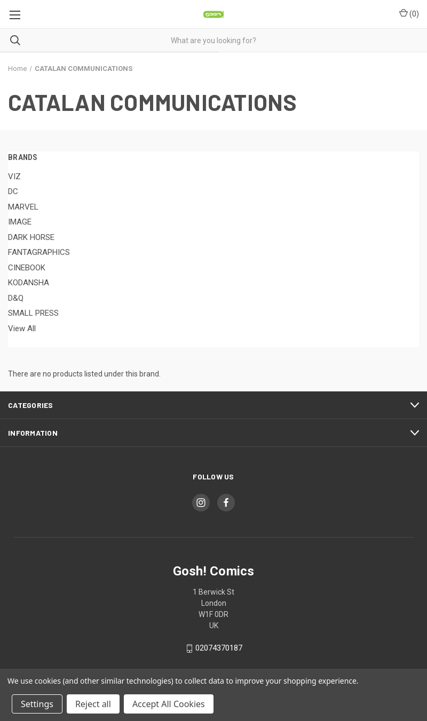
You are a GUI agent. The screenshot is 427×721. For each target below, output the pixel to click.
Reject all (93, 704)
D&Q (15, 298)
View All (22, 328)
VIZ (14, 176)
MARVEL (23, 207)
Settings (37, 704)
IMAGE (19, 222)
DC (13, 191)
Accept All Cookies (168, 704)
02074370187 (218, 648)
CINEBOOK (26, 268)
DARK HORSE (31, 237)
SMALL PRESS (33, 313)
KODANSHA (28, 282)
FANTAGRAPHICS (39, 252)
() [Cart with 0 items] (409, 13)
